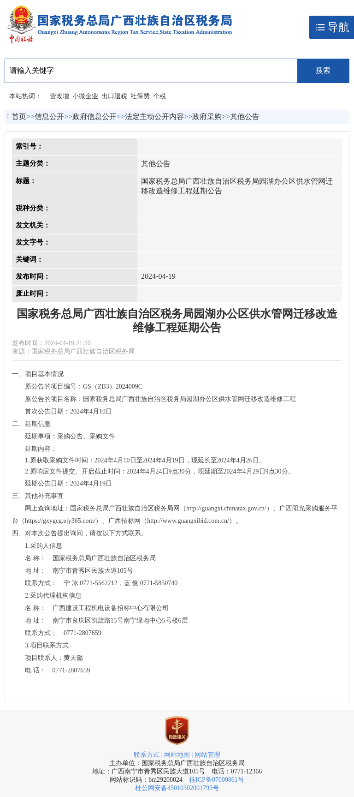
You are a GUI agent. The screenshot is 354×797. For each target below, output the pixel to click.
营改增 (59, 96)
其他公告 (245, 116)
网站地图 (177, 754)
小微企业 (85, 96)
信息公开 (49, 116)
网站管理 (207, 754)
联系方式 (146, 754)
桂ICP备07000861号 (216, 779)
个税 (159, 96)
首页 (19, 116)
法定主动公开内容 (154, 116)
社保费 (140, 96)
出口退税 (114, 96)
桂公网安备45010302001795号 (177, 788)
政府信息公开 (94, 116)
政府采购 (207, 116)
